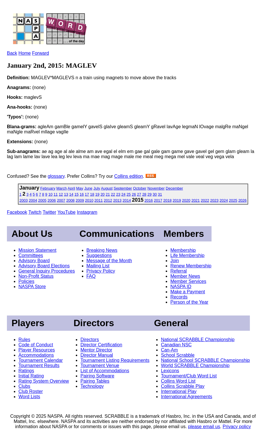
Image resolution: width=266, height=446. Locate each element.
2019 (177, 200)
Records (179, 296)
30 (155, 194)
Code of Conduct (35, 344)
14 (71, 194)
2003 (23, 200)
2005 (42, 200)
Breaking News (102, 250)
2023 (214, 200)
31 (160, 194)
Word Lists (29, 396)
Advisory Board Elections (44, 265)
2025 (233, 200)
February (47, 188)
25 (129, 194)
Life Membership (187, 255)
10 (50, 194)
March (61, 188)
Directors (89, 339)
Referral (178, 271)
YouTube (66, 212)
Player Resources (36, 349)
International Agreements (186, 396)
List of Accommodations (104, 370)
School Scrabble (178, 355)
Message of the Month (109, 260)
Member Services (188, 281)
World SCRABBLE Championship (195, 365)
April (71, 188)
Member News (185, 276)
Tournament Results (38, 365)
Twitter (49, 212)
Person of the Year (189, 302)
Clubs (24, 386)
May (79, 188)
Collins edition (128, 176)
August (106, 188)
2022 (205, 200)
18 (92, 194)
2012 (108, 200)
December (174, 188)
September (123, 188)
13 (66, 194)
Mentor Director (96, 349)
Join (174, 260)
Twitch (34, 212)
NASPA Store (32, 286)
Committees (30, 255)
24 (123, 194)
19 (97, 194)
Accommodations (36, 355)
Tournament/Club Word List (189, 375)
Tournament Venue (99, 365)
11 (56, 194)
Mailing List (98, 265)
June (88, 188)
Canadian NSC (176, 344)
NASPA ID (180, 286)
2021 (195, 200)
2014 (126, 200)
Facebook (17, 212)
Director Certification (101, 344)
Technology (92, 386)
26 (134, 194)
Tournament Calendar (40, 360)
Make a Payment (187, 291)
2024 (224, 200)
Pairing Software (97, 375)
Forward (40, 53)
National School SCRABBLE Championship (205, 360)
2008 (70, 200)
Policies (26, 281)
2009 (80, 200)
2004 (33, 200)
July (96, 188)
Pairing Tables (94, 381)
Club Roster (30, 391)
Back (12, 53)
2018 (167, 200)
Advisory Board (34, 260)
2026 (242, 200)
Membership (183, 250)
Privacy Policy (100, 271)
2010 (89, 200)
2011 (99, 200)
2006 (52, 200)
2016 (148, 200)
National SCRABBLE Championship (197, 339)
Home (24, 53)
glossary (56, 176)
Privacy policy (237, 426)
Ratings (26, 370)
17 (87, 194)
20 (103, 194)
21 (108, 194)
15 (76, 194)
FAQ (91, 276)
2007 (61, 200)
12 (61, 194)
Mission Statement (37, 250)
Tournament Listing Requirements (114, 360)
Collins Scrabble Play (182, 386)
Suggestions (99, 255)
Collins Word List (178, 381)
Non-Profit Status (36, 276)
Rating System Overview (43, 381)
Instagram (87, 212)
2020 (186, 200)
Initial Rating (31, 375)
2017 (158, 200)
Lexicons (170, 370)
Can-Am (169, 349)
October (139, 188)
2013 (117, 200)
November (156, 188)
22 (113, 194)
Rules (24, 339)
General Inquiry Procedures (46, 271)
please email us (204, 426)
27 (139, 194)
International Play (179, 391)
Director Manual (96, 355)
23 (118, 194)
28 (144, 194)
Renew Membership (190, 265)
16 (82, 194)
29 (149, 194)
